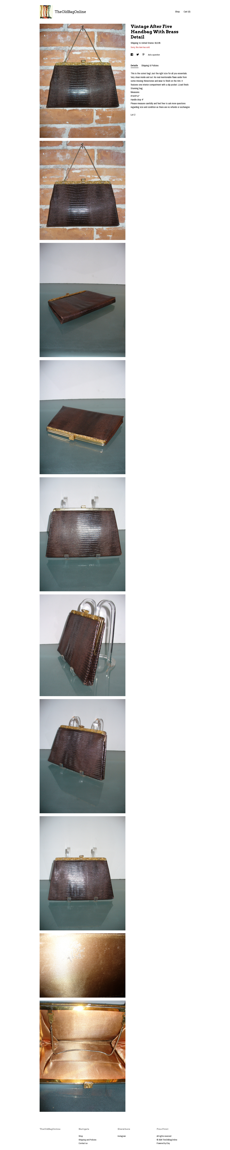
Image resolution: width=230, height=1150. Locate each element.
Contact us (83, 1143)
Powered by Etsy (163, 1143)
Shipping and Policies (87, 1139)
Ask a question (154, 54)
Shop (177, 11)
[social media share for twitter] (137, 54)
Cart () (187, 11)
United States (147, 43)
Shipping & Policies (150, 65)
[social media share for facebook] (132, 54)
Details (134, 65)
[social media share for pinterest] (143, 54)
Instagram (122, 1136)
